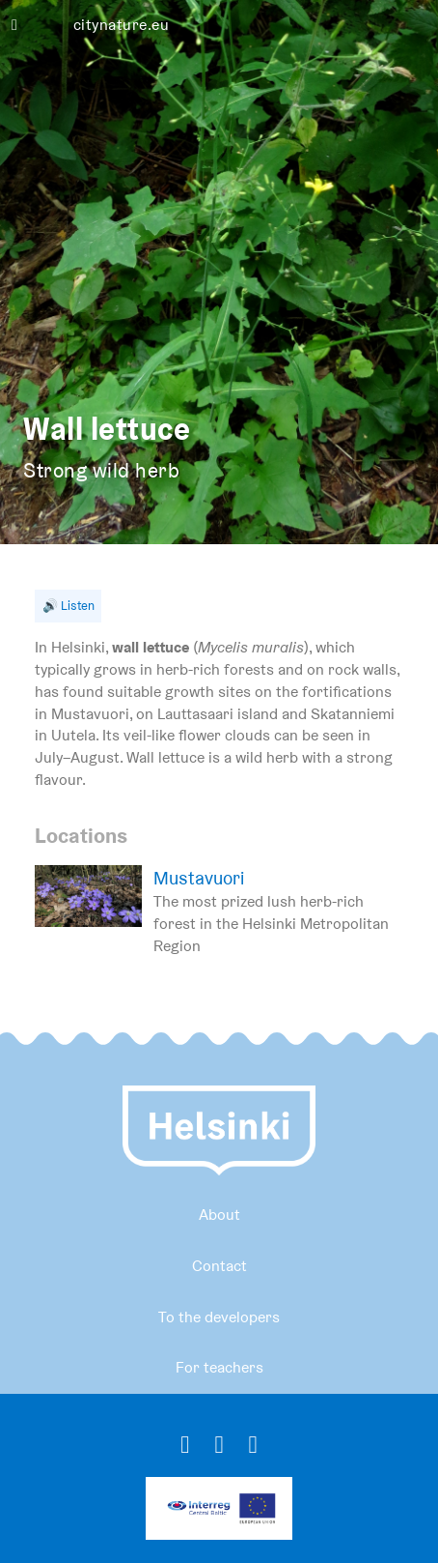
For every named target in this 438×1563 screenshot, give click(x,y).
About (219, 1214)
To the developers (219, 1317)
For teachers (219, 1367)
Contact (219, 1266)
